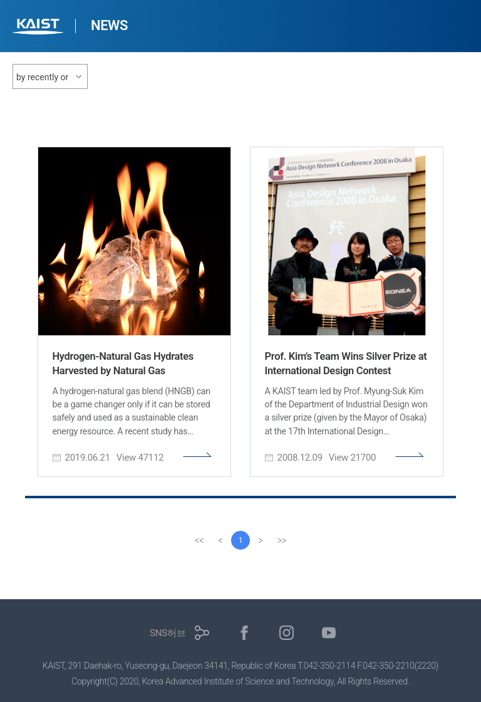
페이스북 (244, 633)
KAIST (39, 28)
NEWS (109, 25)
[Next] (260, 540)
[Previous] (220, 540)
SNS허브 (167, 633)
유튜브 (329, 633)
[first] (199, 540)
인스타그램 (286, 633)
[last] (281, 540)
